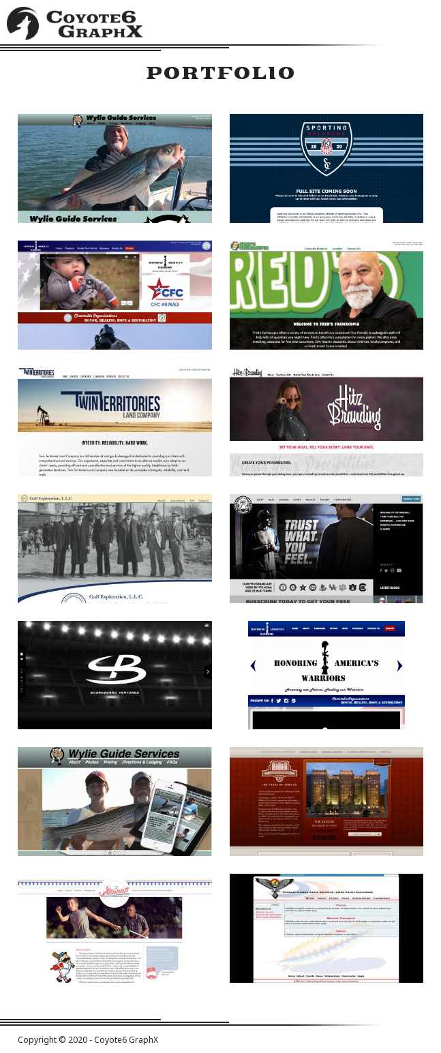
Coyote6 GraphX (75, 25)
